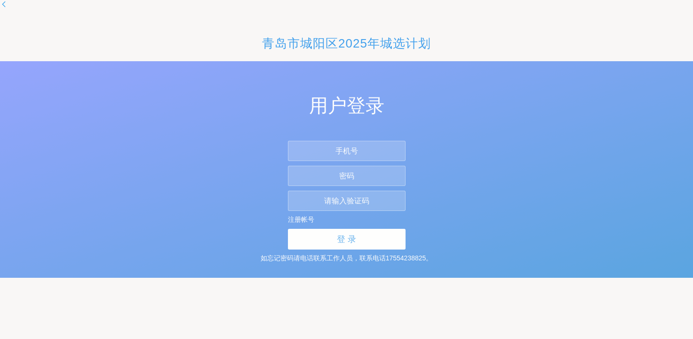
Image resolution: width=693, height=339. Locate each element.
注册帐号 (301, 219)
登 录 (346, 239)
